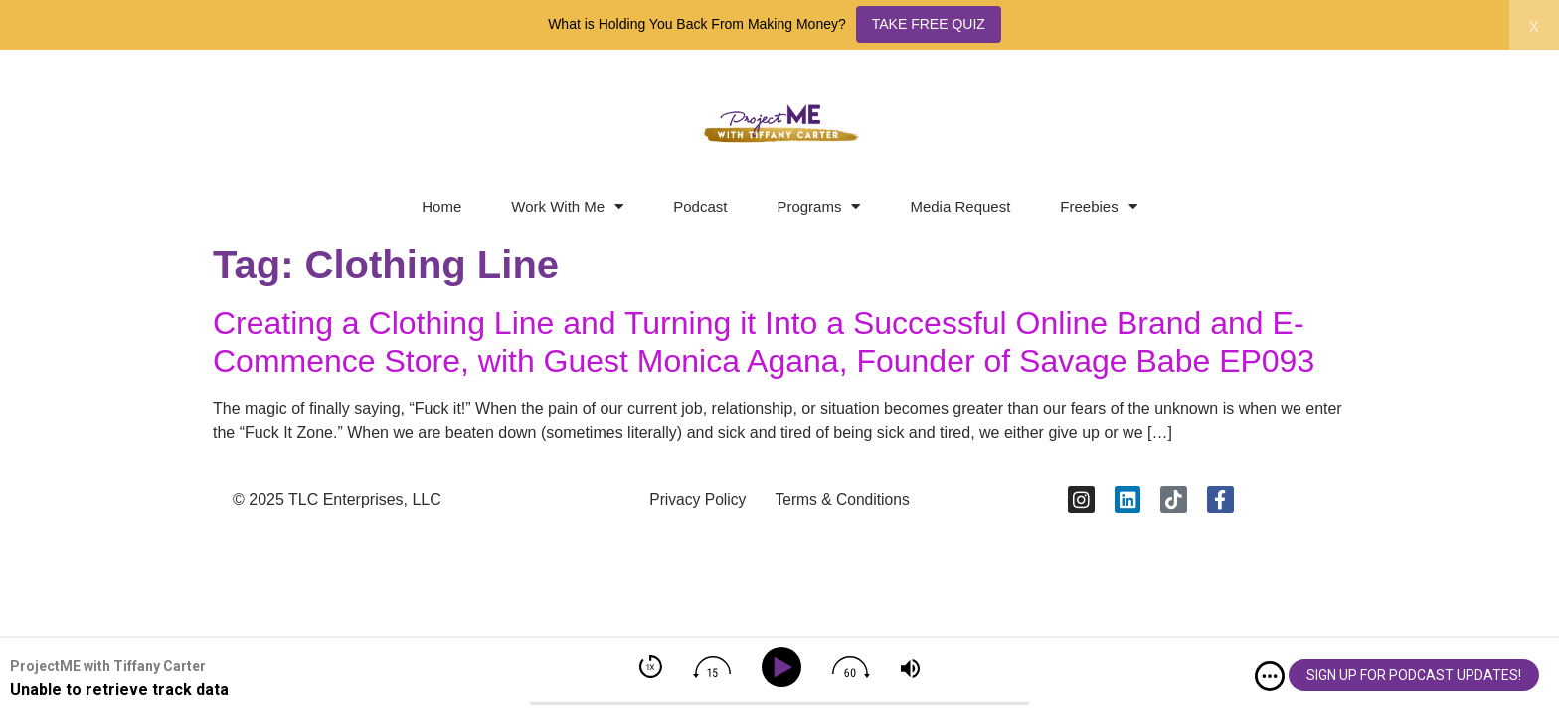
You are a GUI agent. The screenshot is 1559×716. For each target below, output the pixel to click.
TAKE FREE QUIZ (928, 24)
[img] (1270, 676)
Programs (818, 206)
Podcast (700, 206)
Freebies (1098, 206)
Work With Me (567, 206)
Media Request (960, 206)
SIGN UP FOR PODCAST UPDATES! (1413, 675)
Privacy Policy (695, 500)
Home (441, 206)
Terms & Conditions (845, 500)
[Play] (785, 667)
